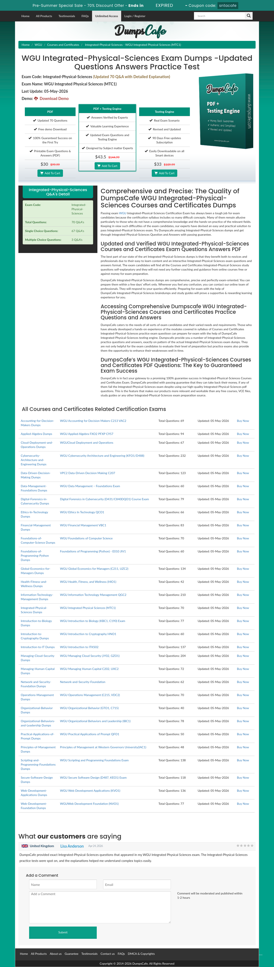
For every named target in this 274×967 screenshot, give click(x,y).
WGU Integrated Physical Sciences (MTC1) (88, 608)
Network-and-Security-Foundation (82, 682)
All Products (44, 16)
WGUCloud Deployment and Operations (86, 442)
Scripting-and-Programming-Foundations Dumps (38, 764)
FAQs (85, 16)
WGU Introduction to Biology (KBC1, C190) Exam (92, 621)
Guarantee (71, 953)
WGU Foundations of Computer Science (86, 538)
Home (25, 16)
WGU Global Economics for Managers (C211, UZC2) (94, 568)
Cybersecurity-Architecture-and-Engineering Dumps (33, 460)
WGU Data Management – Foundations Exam (90, 486)
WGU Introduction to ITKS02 (79, 647)
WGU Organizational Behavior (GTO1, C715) (89, 708)
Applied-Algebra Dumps (36, 434)
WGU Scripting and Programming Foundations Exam (94, 760)
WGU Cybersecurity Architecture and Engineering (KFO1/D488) (102, 455)
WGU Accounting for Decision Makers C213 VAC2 (93, 421)
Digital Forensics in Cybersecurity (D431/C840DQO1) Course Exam (104, 499)
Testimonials (66, 16)
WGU (38, 44)
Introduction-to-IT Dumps (38, 647)
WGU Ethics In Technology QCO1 (82, 512)
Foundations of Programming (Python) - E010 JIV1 (93, 551)
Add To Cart (50, 173)
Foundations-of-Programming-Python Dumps (35, 555)
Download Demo (51, 98)
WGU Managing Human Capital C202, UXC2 (89, 669)
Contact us (108, 953)
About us (56, 953)
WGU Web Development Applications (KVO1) (90, 790)
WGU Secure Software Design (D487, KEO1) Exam (93, 777)
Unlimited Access (106, 16)
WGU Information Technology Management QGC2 (93, 595)
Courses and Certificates (63, 44)
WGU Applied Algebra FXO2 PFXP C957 (86, 434)
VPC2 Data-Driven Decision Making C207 (87, 473)
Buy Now (243, 421)
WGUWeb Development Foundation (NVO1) (89, 803)
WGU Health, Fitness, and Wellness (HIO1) (88, 581)
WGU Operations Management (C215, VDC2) (90, 695)
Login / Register (134, 16)
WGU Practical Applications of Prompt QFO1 (89, 734)
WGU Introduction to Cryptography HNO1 (88, 634)
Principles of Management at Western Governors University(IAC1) (103, 747)
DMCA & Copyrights (141, 953)
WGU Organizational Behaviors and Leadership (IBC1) (95, 721)
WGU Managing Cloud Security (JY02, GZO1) (89, 656)
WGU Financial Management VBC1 (83, 525)
